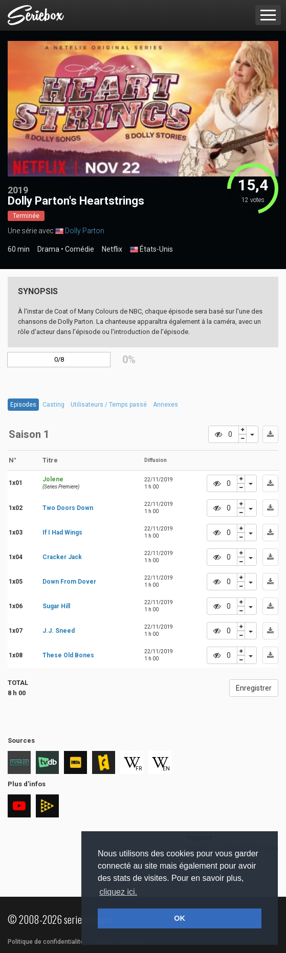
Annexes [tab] (165, 404)
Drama (48, 249)
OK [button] (179, 918)
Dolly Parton (84, 231)
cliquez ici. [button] (118, 892)
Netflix (112, 249)
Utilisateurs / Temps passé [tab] (109, 404)
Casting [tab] (53, 404)
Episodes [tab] (23, 404)
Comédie (79, 249)
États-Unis (151, 250)
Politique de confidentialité (46, 941)
